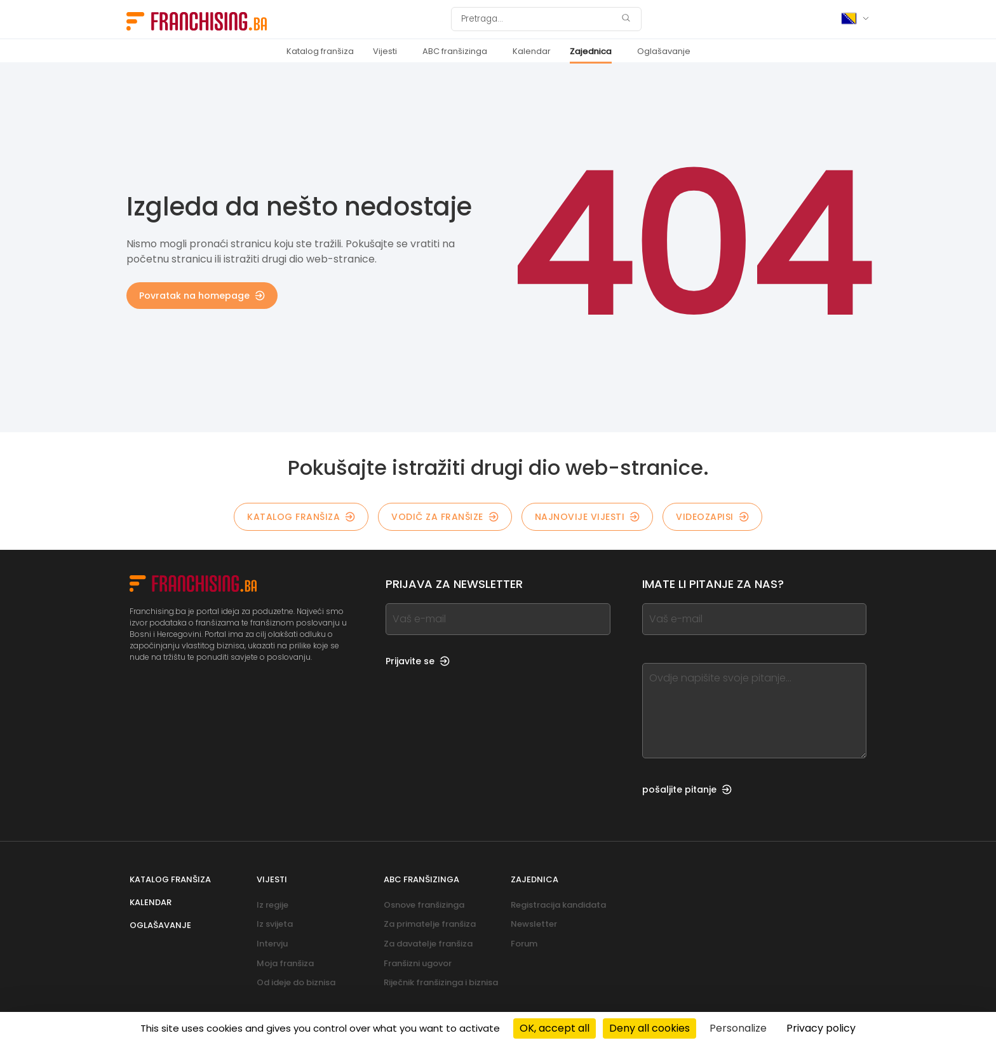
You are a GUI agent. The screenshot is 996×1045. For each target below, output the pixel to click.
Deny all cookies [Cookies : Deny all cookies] (649, 1028)
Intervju (272, 944)
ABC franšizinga (454, 51)
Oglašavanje (663, 51)
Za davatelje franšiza (428, 944)
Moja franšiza (285, 963)
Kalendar (532, 51)
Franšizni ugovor (418, 963)
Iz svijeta (275, 924)
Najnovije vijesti (587, 516)
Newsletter (534, 924)
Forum (524, 944)
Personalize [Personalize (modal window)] (738, 1028)
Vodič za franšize (445, 516)
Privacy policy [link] (821, 1028)
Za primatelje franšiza (430, 924)
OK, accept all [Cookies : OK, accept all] (554, 1028)
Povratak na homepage (202, 295)
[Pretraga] (538, 19)
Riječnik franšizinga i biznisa (441, 982)
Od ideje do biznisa (296, 982)
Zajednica (591, 51)
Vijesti (385, 51)
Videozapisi (712, 516)
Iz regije (272, 905)
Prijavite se (418, 661)
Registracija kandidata (558, 905)
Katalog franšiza (320, 51)
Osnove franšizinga (424, 905)
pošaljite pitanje (687, 789)
